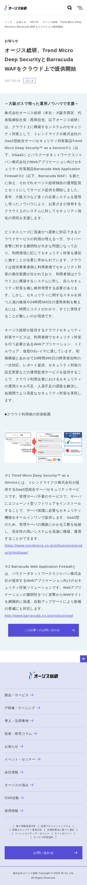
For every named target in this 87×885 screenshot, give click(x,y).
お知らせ (21, 22)
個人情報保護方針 (26, 826)
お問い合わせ (55, 853)
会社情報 (14, 772)
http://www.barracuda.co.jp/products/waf (39, 615)
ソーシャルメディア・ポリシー (32, 833)
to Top (83, 658)
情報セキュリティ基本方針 (27, 829)
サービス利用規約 (43, 837)
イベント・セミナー (22, 759)
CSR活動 (14, 798)
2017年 (34, 22)
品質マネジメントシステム (56, 826)
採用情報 (14, 811)
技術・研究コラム (21, 733)
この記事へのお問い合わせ (49, 630)
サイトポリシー (63, 833)
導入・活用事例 (19, 721)
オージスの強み (19, 785)
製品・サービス (19, 695)
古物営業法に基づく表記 (60, 829)
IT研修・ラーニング (22, 708)
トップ (8, 22)
